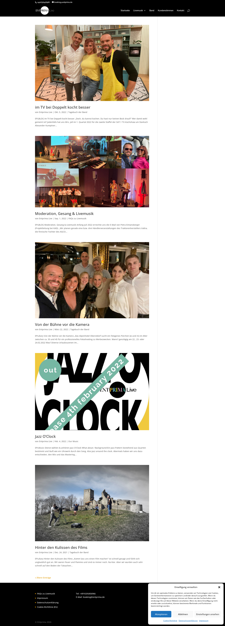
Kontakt (180, 10)
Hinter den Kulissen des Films (61, 547)
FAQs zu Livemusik (77, 218)
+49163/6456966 (88, 593)
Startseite (125, 10)
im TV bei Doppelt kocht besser (62, 107)
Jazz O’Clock (45, 436)
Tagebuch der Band (77, 112)
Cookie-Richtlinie (170, 620)
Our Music (73, 441)
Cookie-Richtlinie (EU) (47, 607)
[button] (219, 587)
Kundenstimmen (165, 10)
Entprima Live (45, 112)
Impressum (203, 620)
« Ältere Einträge (43, 577)
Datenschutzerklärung (188, 620)
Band (151, 10)
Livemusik (138, 10)
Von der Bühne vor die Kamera (62, 324)
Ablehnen (183, 614)
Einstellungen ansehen (207, 614)
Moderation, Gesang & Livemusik (64, 213)
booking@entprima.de (94, 597)
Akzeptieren (161, 614)
